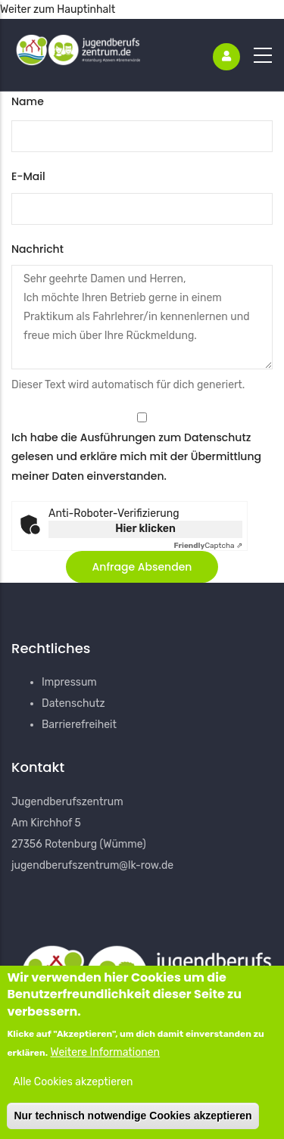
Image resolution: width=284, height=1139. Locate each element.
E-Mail (28, 176)
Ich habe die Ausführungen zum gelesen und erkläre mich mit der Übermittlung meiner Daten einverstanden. (136, 456)
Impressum (69, 682)
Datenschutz (217, 437)
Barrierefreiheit (79, 724)
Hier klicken (145, 528)
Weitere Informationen (106, 1056)
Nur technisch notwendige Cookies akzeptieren (132, 1120)
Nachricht (37, 249)
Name (27, 101)
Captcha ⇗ (207, 545)
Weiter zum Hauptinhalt (57, 9)
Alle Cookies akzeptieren (73, 1087)
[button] (142, 567)
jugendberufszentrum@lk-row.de (92, 865)
